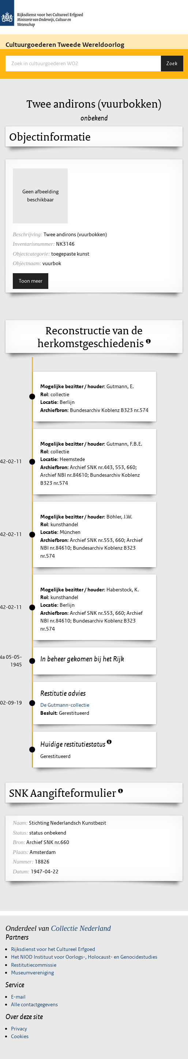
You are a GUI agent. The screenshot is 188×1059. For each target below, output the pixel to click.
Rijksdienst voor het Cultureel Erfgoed (53, 949)
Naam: (20, 823)
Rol (44, 394)
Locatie (48, 402)
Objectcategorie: (31, 254)
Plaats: (21, 852)
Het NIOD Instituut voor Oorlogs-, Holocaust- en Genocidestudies (84, 957)
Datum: (21, 871)
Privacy (19, 1028)
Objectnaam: (27, 263)
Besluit (48, 713)
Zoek (171, 63)
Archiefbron (53, 410)
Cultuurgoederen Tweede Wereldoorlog (64, 45)
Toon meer (30, 281)
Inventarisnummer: (34, 244)
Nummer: (23, 862)
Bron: (19, 842)
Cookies (20, 1036)
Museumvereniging (32, 972)
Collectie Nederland (81, 928)
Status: (20, 833)
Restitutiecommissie (33, 965)
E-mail (18, 996)
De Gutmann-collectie (64, 705)
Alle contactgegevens (34, 1004)
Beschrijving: (27, 234)
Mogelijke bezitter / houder (72, 386)
